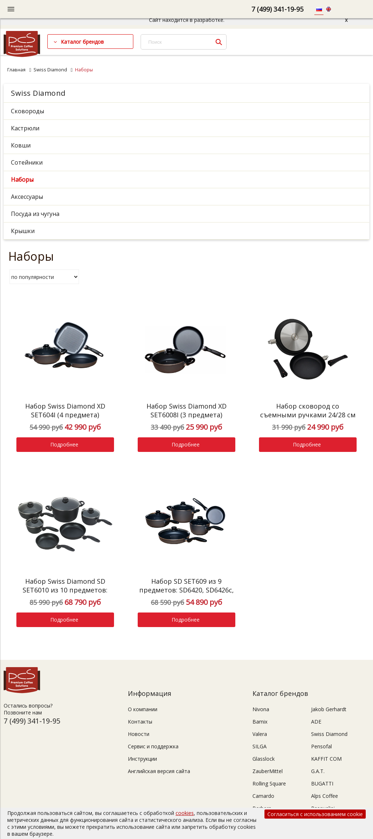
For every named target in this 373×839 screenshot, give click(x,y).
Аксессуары (27, 197)
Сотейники (27, 162)
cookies (185, 813)
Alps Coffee (324, 795)
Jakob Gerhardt (328, 709)
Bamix (259, 721)
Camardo (263, 795)
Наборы (22, 180)
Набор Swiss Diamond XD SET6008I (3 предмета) (186, 410)
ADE (316, 721)
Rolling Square (269, 783)
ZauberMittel (267, 771)
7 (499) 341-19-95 (277, 9)
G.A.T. (318, 771)
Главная (16, 70)
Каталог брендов (82, 41)
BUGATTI (322, 783)
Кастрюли (25, 128)
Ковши (21, 145)
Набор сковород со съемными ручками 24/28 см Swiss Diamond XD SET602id (308, 415)
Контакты (140, 721)
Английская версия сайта (159, 771)
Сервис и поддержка (153, 746)
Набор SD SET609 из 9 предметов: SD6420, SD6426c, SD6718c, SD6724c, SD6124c (186, 590)
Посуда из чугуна (35, 214)
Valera (259, 733)
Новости (138, 733)
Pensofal (321, 746)
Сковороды (27, 111)
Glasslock (263, 758)
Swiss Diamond (50, 70)
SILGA (259, 746)
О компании (142, 709)
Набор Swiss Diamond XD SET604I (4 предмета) (65, 410)
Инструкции (142, 758)
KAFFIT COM (326, 758)
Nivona (260, 709)
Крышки (23, 231)
